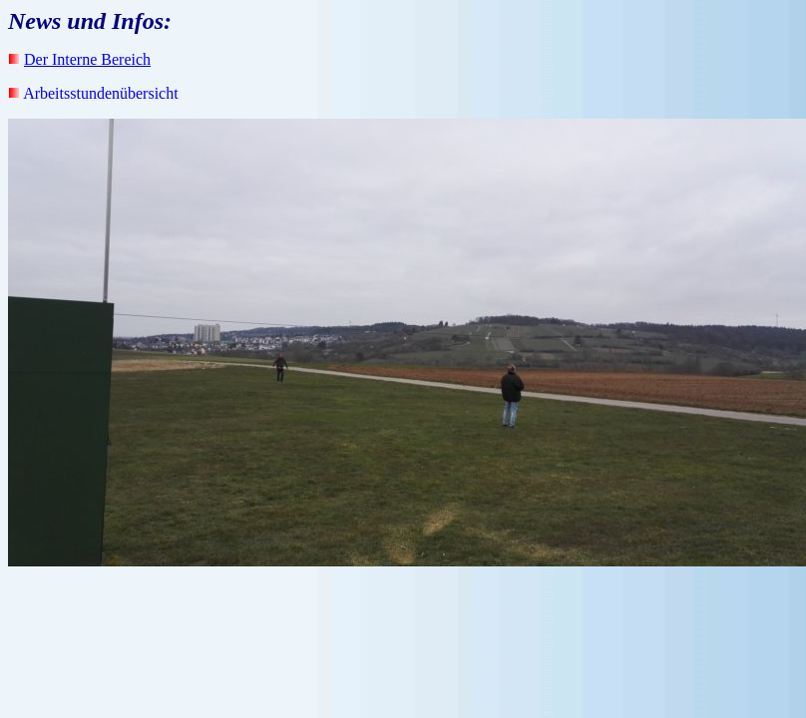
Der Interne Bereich (87, 59)
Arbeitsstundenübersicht (101, 93)
